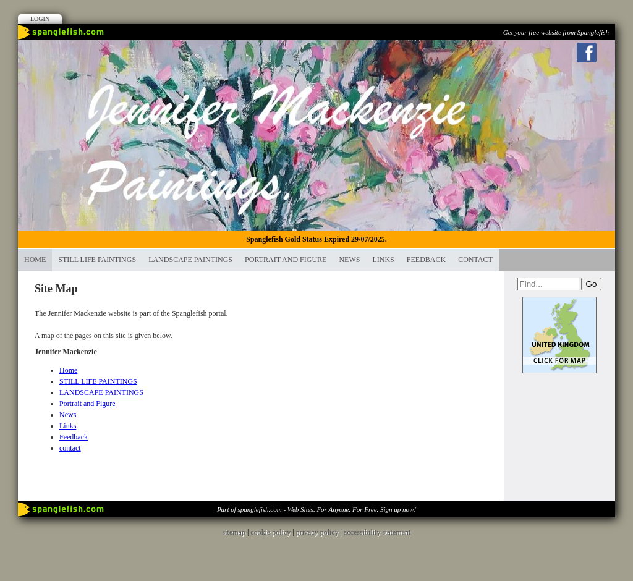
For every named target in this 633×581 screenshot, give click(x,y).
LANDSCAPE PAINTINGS (190, 259)
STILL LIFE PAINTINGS (97, 259)
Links (383, 259)
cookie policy (270, 532)
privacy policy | (320, 532)
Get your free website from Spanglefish (556, 32)
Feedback (426, 259)
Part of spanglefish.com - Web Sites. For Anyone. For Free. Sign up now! (316, 509)
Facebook (587, 52)
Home (35, 259)
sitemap (234, 532)
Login (39, 18)
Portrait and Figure (285, 259)
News (349, 259)
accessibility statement (377, 532)
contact (475, 259)
